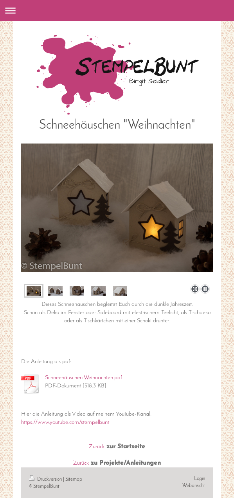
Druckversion (46, 479)
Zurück (96, 446)
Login (199, 478)
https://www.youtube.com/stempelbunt (65, 422)
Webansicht (193, 485)
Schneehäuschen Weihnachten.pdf (83, 377)
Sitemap (73, 479)
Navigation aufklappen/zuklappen (117, 10)
